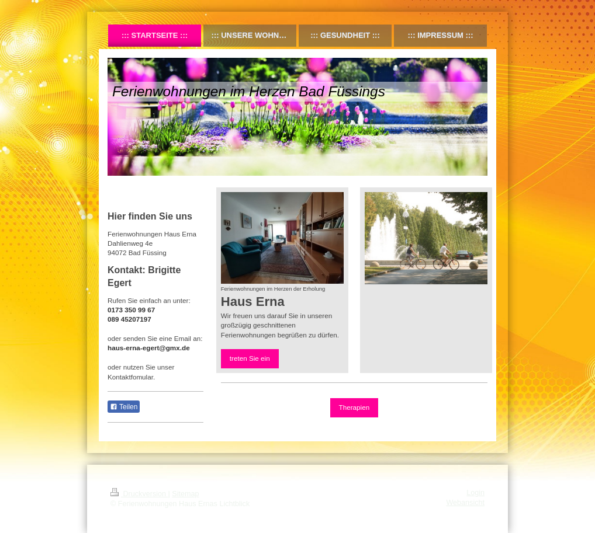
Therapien (354, 407)
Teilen (123, 407)
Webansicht (465, 503)
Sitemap (185, 494)
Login (475, 493)
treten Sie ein (250, 358)
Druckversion (139, 494)
